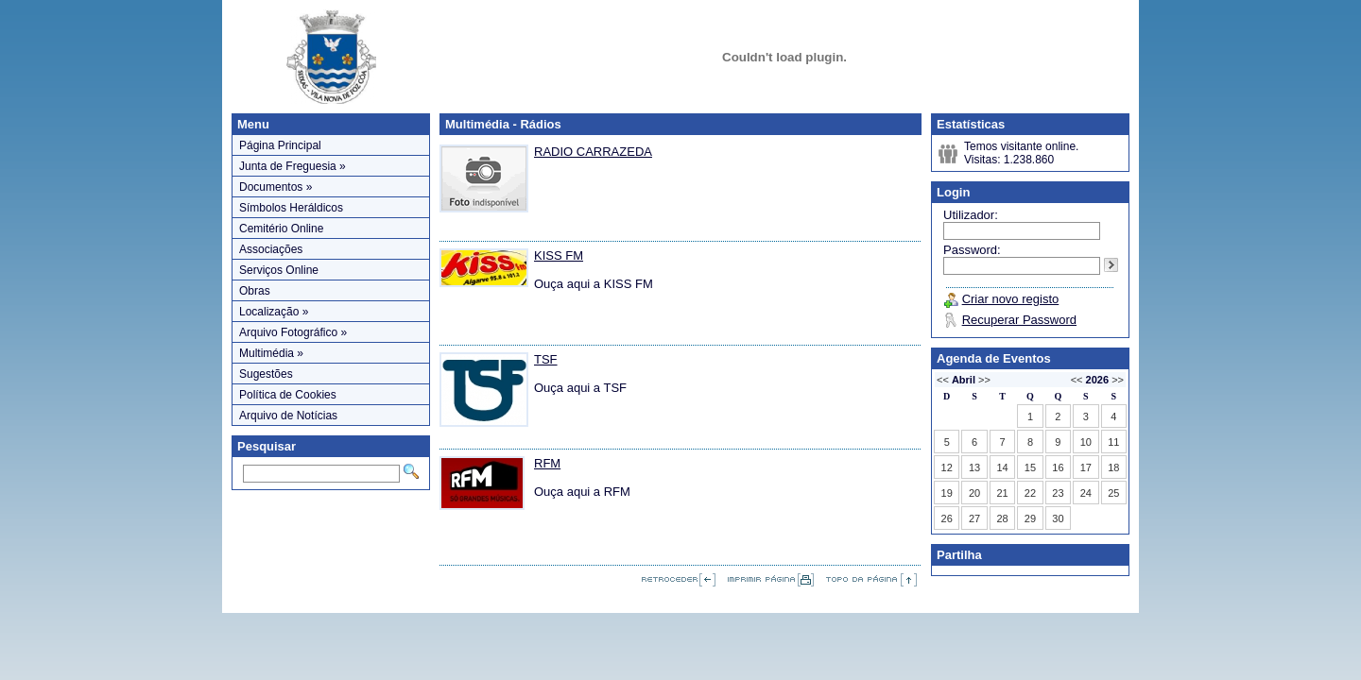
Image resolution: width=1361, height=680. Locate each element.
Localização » (273, 311)
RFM (547, 463)
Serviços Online (279, 270)
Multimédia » (271, 353)
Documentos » (275, 187)
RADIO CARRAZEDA (593, 151)
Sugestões (266, 374)
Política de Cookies (287, 394)
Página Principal (280, 145)
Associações (270, 249)
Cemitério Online (281, 228)
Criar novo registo (1011, 299)
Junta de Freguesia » (292, 166)
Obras (254, 291)
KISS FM (558, 255)
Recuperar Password (1019, 320)
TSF (546, 359)
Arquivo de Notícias (288, 415)
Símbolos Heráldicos (291, 207)
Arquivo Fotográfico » (293, 332)
